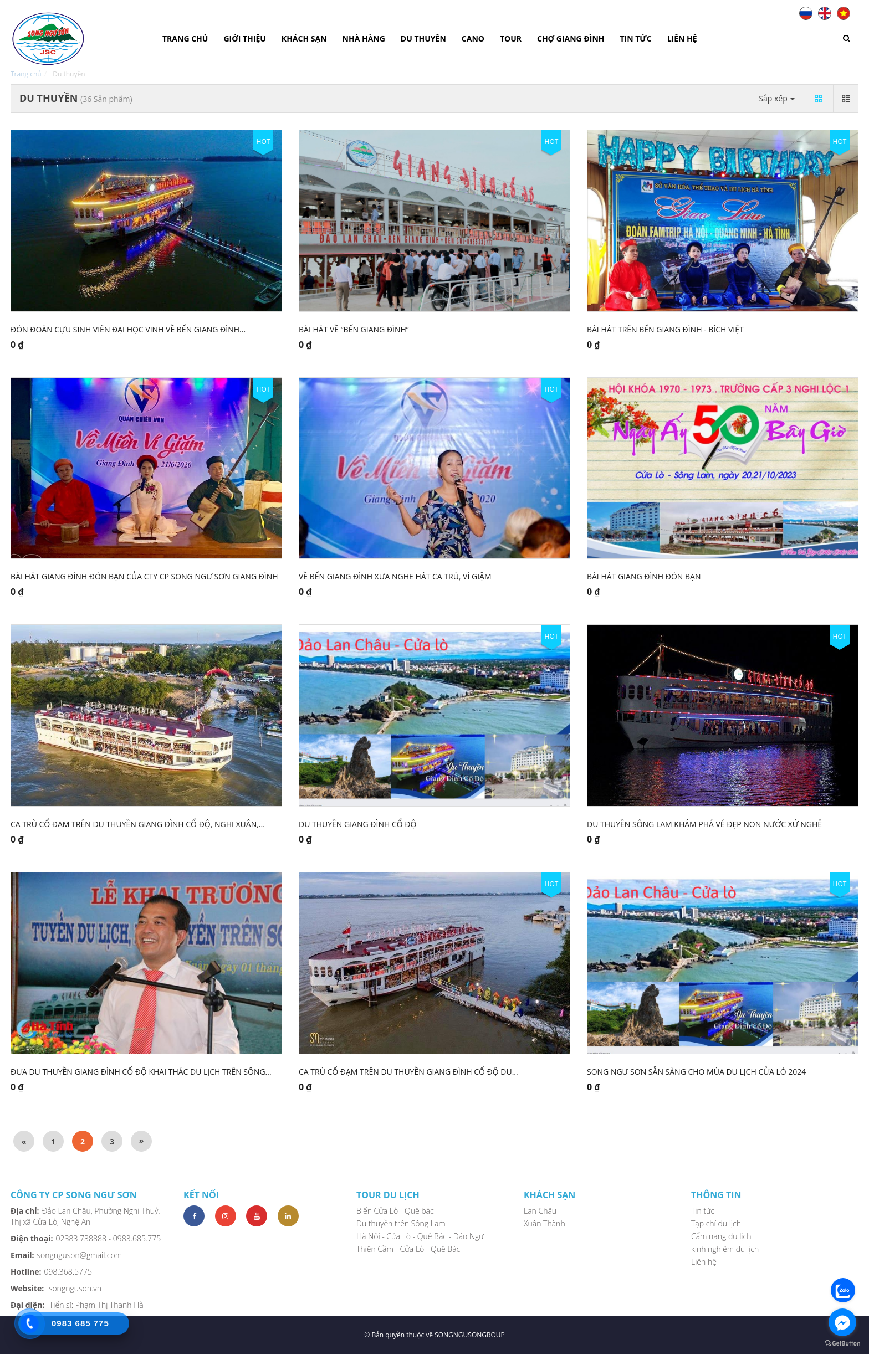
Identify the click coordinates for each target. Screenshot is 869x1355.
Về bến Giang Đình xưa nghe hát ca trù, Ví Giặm (395, 576)
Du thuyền (423, 38)
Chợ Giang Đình (571, 38)
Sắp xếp (777, 98)
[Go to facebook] (842, 1322)
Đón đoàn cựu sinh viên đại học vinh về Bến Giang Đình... (128, 329)
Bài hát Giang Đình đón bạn (644, 576)
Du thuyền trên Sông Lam (401, 1223)
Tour (511, 38)
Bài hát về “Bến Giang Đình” (354, 329)
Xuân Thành (544, 1223)
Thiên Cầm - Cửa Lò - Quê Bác (408, 1249)
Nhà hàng (364, 38)
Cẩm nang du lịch (721, 1236)
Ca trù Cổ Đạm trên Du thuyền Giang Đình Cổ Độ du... (408, 1071)
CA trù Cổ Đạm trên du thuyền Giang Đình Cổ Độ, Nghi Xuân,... (138, 824)
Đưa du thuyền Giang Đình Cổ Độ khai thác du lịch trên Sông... (141, 1071)
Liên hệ (682, 38)
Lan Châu (540, 1210)
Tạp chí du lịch (716, 1223)
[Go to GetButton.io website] (842, 1343)
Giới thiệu (244, 38)
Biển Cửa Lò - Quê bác (395, 1210)
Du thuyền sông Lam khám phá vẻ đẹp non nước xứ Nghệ (704, 824)
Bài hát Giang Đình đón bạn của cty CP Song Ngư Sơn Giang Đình (144, 576)
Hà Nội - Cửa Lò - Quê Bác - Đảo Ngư (420, 1236)
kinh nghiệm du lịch (725, 1249)
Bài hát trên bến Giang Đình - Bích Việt (665, 329)
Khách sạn (304, 38)
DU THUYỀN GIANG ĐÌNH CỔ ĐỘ (357, 824)
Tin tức (636, 38)
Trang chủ (185, 38)
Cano (473, 38)
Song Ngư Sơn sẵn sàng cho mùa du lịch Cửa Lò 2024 (696, 1071)
